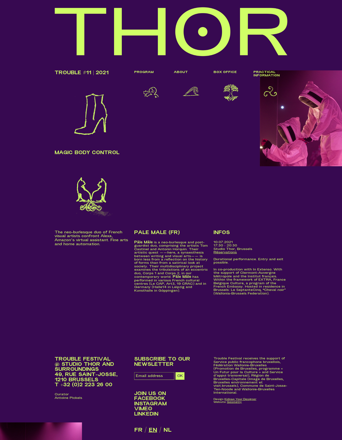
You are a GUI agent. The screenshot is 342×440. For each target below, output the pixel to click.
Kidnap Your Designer (240, 399)
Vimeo (143, 408)
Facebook (149, 398)
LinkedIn (146, 414)
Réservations (225, 252)
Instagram (150, 403)
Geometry (234, 402)
